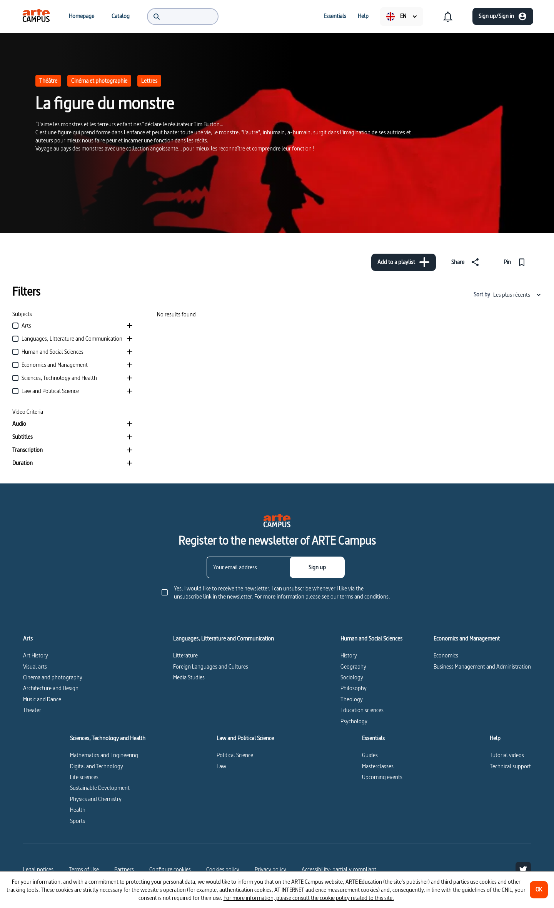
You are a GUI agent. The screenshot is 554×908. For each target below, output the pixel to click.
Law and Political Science (245, 738)
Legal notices (38, 869)
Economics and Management (467, 638)
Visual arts (35, 666)
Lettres (149, 81)
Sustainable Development (100, 788)
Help (495, 738)
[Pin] (516, 262)
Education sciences (362, 710)
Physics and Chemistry (96, 799)
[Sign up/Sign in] (502, 16)
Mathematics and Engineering (104, 755)
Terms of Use (84, 869)
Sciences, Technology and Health (107, 738)
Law (221, 766)
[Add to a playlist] (403, 262)
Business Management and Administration (482, 666)
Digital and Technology (96, 766)
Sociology (351, 677)
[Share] (466, 262)
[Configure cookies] (170, 869)
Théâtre (48, 81)
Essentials (373, 738)
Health (77, 810)
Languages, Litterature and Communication (223, 638)
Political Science (235, 755)
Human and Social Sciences (371, 638)
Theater (32, 710)
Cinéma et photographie (99, 81)
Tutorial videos (507, 755)
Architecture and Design (50, 688)
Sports (77, 821)
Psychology (353, 721)
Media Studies (189, 677)
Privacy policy (270, 869)
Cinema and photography (52, 677)
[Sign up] (317, 567)
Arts (28, 638)
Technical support (510, 766)
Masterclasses (378, 766)
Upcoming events (382, 777)
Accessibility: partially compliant (339, 869)
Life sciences (84, 777)
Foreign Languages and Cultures (210, 666)
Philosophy (353, 688)
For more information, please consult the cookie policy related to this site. (309, 898)
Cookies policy (222, 869)
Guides (370, 755)
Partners (124, 869)
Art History (35, 655)
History (348, 655)
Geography (353, 666)
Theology (351, 699)
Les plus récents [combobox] (517, 295)
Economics (446, 655)
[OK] (539, 889)
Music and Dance (42, 699)
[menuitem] (36, 16)
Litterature (185, 655)
